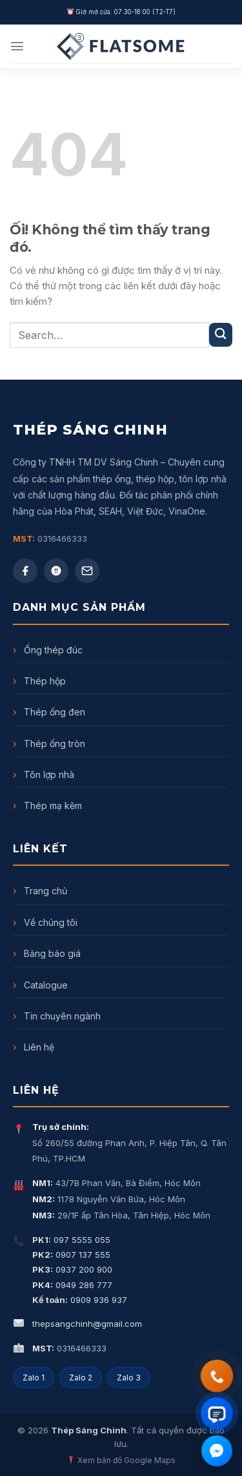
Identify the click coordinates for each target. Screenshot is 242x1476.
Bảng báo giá (47, 953)
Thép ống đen (49, 711)
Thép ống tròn (49, 743)
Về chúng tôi (45, 922)
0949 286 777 (72, 1285)
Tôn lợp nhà (43, 774)
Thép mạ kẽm (47, 805)
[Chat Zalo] (216, 1413)
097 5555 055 (71, 1240)
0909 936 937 (79, 1300)
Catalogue (40, 984)
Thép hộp (39, 680)
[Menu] (17, 46)
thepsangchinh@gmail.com (87, 1323)
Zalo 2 (80, 1377)
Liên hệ (33, 1046)
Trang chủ (40, 890)
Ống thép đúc (48, 649)
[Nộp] (220, 334)
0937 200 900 (72, 1269)
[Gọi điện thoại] (217, 1376)
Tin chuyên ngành (57, 1015)
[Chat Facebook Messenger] (216, 1450)
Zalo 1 (34, 1377)
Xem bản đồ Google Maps (121, 1460)
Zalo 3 (129, 1377)
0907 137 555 (71, 1254)
